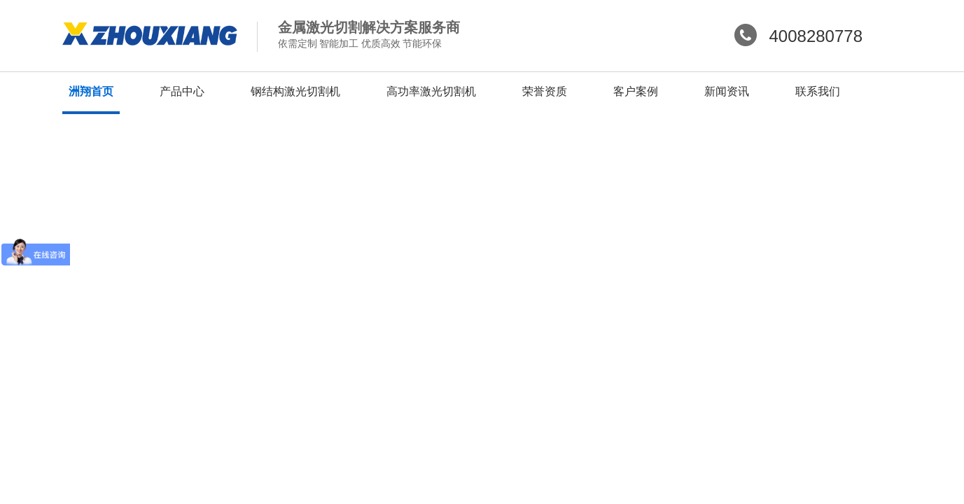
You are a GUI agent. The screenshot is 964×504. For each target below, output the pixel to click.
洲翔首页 (91, 91)
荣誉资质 (544, 91)
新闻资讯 (726, 91)
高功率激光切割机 (431, 91)
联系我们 (817, 91)
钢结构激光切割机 (295, 91)
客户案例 (635, 91)
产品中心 (182, 91)
